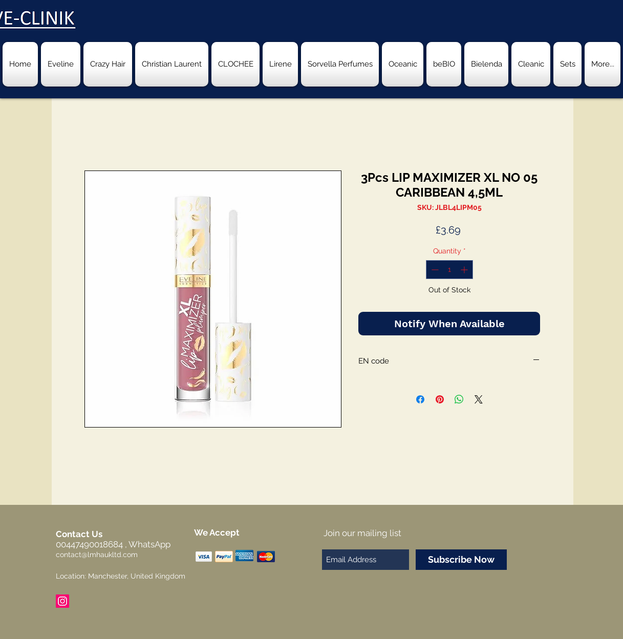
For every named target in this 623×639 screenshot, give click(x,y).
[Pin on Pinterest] (440, 399)
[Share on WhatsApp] (459, 399)
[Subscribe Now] (461, 559)
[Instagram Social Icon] (62, 601)
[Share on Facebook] (420, 399)
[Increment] (465, 270)
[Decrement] (433, 270)
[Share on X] (478, 399)
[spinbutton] (449, 270)
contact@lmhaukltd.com (97, 554)
